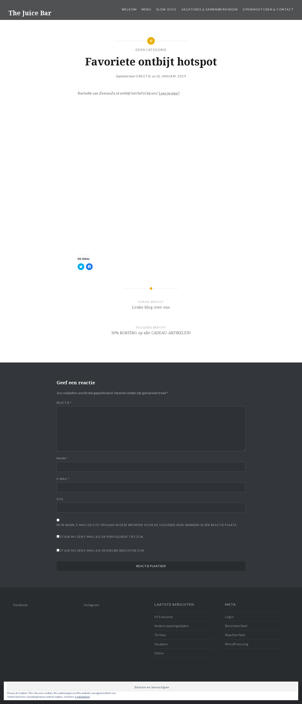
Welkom (129, 9)
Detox (159, 653)
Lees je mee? (169, 93)
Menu (146, 9)
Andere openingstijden (171, 626)
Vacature (161, 644)
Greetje (143, 76)
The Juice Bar (29, 13)
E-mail (63, 479)
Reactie (64, 402)
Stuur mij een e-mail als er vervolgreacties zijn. (102, 536)
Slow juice (166, 9)
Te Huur (160, 635)
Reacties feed (235, 635)
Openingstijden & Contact (268, 9)
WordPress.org (236, 644)
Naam (62, 458)
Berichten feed (236, 626)
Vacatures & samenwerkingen (209, 9)
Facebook (20, 605)
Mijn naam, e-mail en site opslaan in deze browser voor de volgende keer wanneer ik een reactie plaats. (147, 525)
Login (229, 617)
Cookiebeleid (82, 696)
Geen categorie (151, 50)
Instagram (91, 605)
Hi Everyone (163, 617)
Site (60, 499)
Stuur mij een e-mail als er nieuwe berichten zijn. (102, 550)
